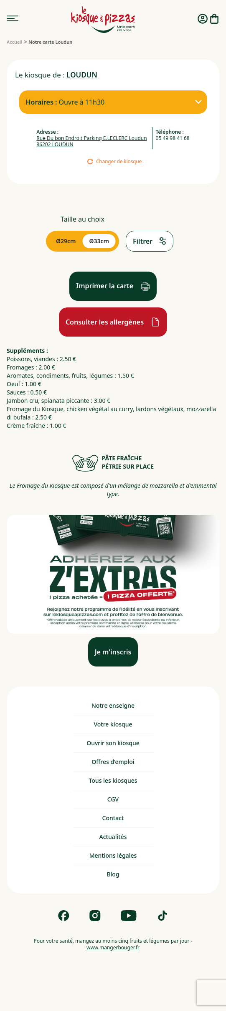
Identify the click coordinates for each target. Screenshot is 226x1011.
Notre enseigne (113, 705)
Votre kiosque (113, 724)
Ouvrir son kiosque (113, 743)
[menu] (12, 18)
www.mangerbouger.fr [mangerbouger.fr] (113, 947)
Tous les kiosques (113, 780)
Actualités (113, 837)
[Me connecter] (203, 19)
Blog (113, 874)
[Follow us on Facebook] (63, 915)
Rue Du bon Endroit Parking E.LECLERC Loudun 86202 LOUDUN (91, 141)
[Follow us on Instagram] (95, 915)
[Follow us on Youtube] (129, 915)
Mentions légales (113, 855)
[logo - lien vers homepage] (103, 19)
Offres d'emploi (112, 762)
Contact (113, 818)
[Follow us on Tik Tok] (162, 915)
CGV (113, 799)
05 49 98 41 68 (173, 138)
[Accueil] (14, 42)
